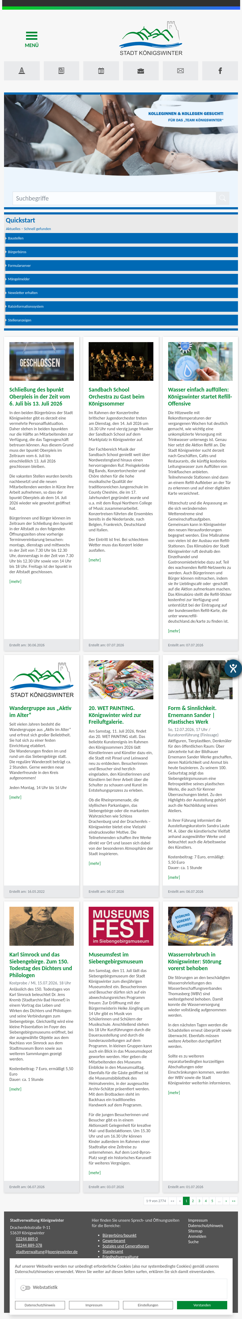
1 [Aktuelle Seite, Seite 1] (186, 1201)
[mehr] (15, 581)
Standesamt (113, 1251)
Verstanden (202, 1305)
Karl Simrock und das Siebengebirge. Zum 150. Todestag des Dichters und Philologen (40, 965)
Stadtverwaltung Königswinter (37, 1220)
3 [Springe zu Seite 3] (199, 1201)
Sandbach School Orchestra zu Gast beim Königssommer (117, 396)
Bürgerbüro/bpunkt (119, 1235)
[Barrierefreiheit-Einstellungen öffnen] (233, 668)
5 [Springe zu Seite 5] (212, 1201)
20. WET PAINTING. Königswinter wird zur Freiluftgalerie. (115, 715)
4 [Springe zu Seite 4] (206, 1201)
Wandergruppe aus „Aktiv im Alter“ (40, 711)
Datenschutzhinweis (40, 1305)
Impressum (93, 1305)
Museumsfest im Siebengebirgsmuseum (116, 958)
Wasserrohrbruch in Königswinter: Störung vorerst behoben (194, 961)
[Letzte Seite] (233, 1201)
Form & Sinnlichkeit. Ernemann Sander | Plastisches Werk (192, 715)
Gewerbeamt (114, 1240)
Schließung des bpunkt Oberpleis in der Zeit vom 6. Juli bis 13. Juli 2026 (39, 396)
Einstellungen (148, 1305)
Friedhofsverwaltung (121, 1256)
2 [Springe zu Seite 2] (193, 1201)
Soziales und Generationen (126, 1246)
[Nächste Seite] (226, 1201)
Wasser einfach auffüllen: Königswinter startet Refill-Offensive (200, 396)
